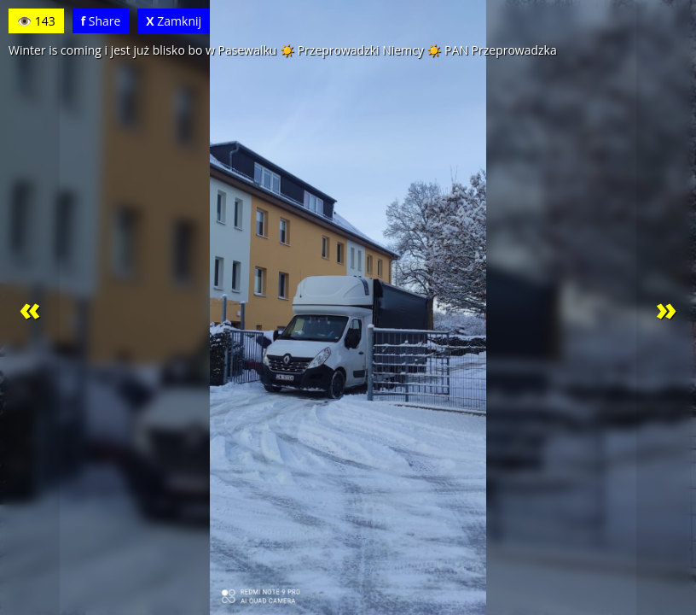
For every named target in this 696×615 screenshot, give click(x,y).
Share (101, 21)
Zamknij (173, 21)
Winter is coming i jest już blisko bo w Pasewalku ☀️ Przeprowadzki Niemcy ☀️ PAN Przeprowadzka (283, 50)
